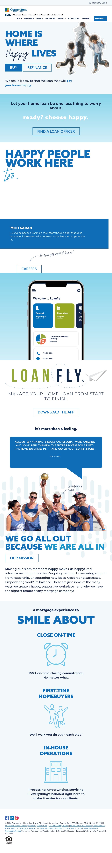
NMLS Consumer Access (81, 825)
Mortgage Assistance (29, 828)
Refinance (29, 19)
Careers (29, 269)
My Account (74, 19)
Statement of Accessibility (50, 828)
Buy (13, 67)
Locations (50, 19)
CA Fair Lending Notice (59, 825)
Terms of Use (99, 825)
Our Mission (22, 558)
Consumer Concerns (73, 828)
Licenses (32, 825)
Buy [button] (19, 19)
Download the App (56, 412)
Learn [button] (39, 19)
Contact (86, 19)
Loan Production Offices (16, 825)
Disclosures (42, 825)
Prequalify (100, 19)
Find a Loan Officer (56, 131)
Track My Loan (98, 2)
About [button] (61, 19)
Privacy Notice (11, 828)
